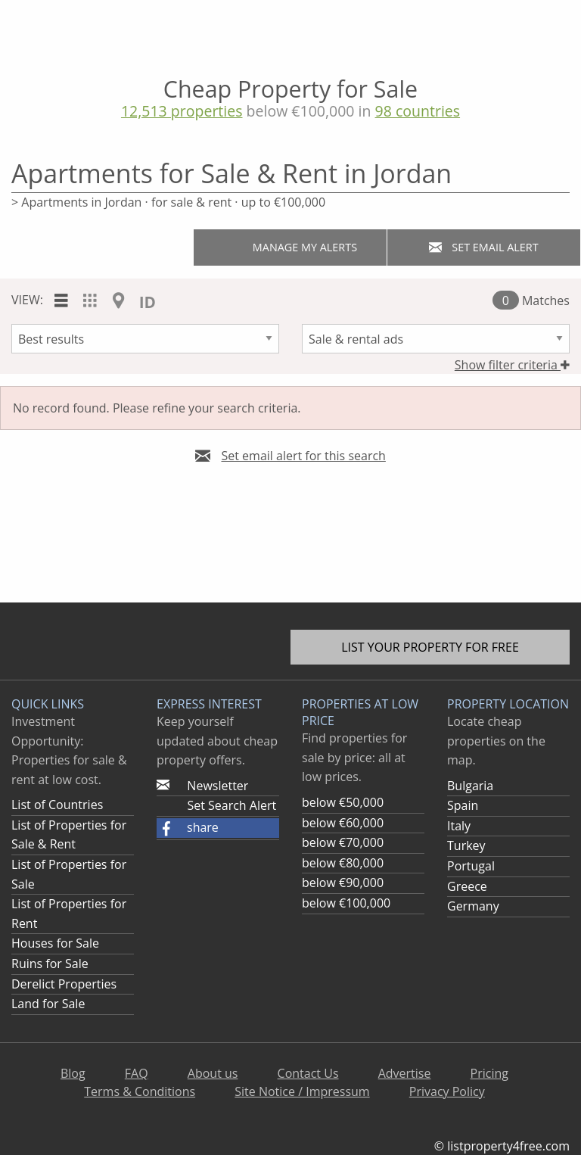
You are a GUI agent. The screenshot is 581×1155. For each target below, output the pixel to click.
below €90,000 (343, 882)
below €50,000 (343, 802)
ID (147, 302)
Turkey (466, 845)
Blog (73, 1073)
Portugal (471, 866)
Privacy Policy (447, 1091)
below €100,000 (346, 903)
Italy (459, 825)
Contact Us (308, 1073)
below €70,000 (343, 842)
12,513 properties (182, 111)
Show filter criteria (512, 364)
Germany (473, 906)
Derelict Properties (64, 984)
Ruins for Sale (50, 963)
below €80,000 (343, 863)
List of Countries (57, 804)
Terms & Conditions (139, 1091)
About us (213, 1073)
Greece (467, 886)
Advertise (404, 1073)
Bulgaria (470, 785)
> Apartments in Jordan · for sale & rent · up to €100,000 (168, 202)
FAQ (136, 1073)
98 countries (418, 111)
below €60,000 (343, 822)
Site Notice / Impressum (302, 1091)
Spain (462, 805)
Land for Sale (48, 1003)
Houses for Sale (55, 943)
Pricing (489, 1073)
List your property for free (430, 647)
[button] (218, 828)
